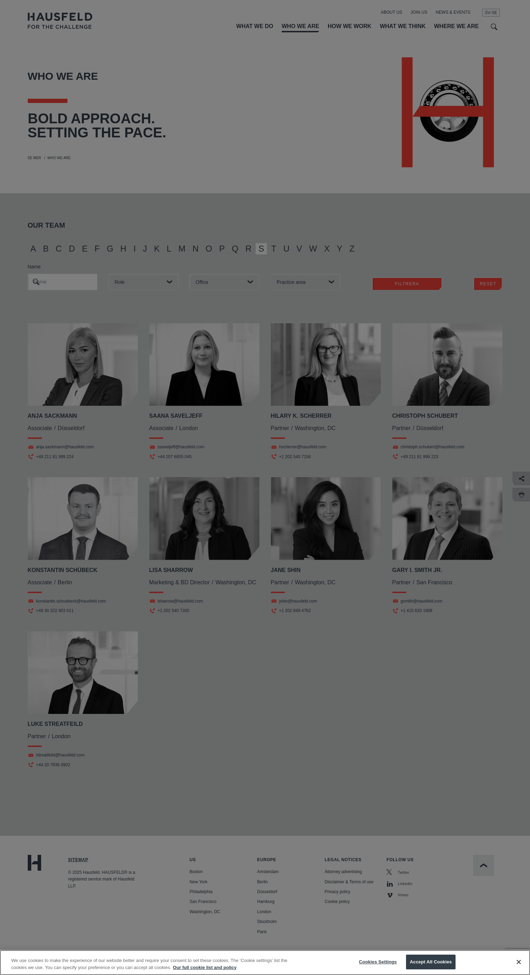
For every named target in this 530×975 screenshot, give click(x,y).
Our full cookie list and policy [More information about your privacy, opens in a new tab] (204, 968)
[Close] (518, 962)
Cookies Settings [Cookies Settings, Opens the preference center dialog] (378, 963)
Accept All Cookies (431, 963)
